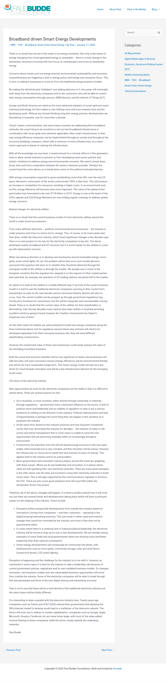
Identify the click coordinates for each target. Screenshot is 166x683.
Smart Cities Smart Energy (53, 44)
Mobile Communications (138, 74)
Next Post (108, 650)
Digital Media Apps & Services (141, 59)
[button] (158, 9)
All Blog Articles (133, 53)
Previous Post (13, 650)
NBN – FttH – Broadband (24, 44)
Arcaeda (117, 668)
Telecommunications (136, 91)
